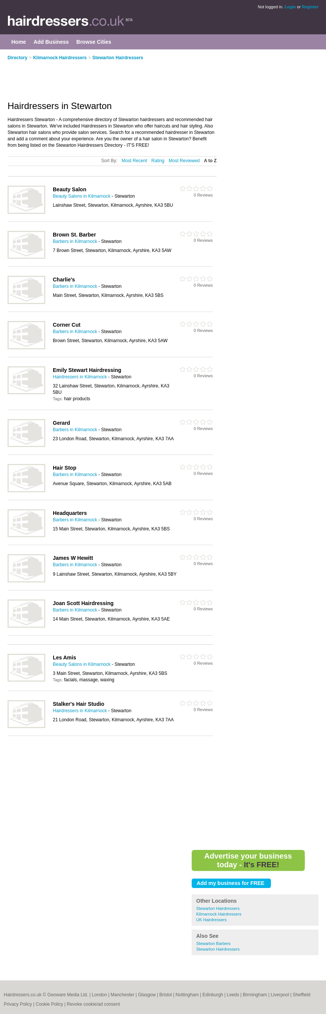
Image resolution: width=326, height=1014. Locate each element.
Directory (18, 57)
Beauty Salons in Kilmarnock (82, 196)
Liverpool (280, 994)
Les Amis (64, 657)
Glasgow (147, 994)
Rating (158, 160)
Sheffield (301, 994)
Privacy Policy (18, 1004)
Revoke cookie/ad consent (93, 1004)
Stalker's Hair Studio (78, 704)
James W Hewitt (73, 558)
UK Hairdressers (211, 919)
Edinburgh (213, 994)
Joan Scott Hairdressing (83, 603)
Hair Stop (64, 468)
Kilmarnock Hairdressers (60, 57)
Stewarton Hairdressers (117, 57)
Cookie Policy (49, 1004)
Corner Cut (66, 325)
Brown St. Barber (74, 235)
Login (290, 7)
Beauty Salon (69, 189)
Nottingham (186, 994)
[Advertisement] (121, 76)
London (99, 994)
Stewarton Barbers (213, 943)
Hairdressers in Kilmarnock (80, 376)
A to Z (210, 160)
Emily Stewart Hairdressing (87, 370)
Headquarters (70, 513)
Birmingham (255, 994)
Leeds (233, 994)
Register (310, 7)
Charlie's (64, 280)
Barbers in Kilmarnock (75, 241)
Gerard (61, 423)
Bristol (165, 994)
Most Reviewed (184, 160)
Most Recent (134, 160)
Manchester (122, 994)
